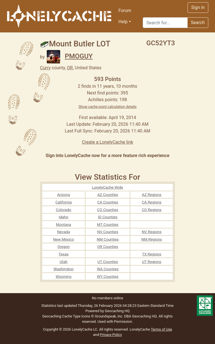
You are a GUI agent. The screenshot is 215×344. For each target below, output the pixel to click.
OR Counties (107, 246)
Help (123, 21)
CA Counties (107, 202)
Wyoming (64, 276)
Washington (63, 269)
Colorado (63, 209)
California (63, 202)
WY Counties (107, 276)
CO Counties (107, 209)
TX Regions (151, 254)
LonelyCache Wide (107, 187)
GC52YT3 (160, 43)
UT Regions (151, 261)
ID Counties (108, 217)
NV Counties (107, 231)
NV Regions (152, 231)
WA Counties (108, 269)
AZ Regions (151, 194)
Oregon (63, 246)
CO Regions (152, 209)
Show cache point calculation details (107, 107)
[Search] (165, 22)
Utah (63, 261)
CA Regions (152, 202)
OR (70, 67)
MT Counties (107, 224)
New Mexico (63, 239)
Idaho (63, 217)
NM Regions (151, 239)
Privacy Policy (111, 335)
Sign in (198, 7)
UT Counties (107, 261)
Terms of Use (161, 329)
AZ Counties (107, 194)
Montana (63, 224)
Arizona (63, 194)
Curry (45, 67)
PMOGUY (70, 56)
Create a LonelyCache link (107, 142)
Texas (64, 254)
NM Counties (108, 239)
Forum (124, 10)
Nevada (63, 231)
